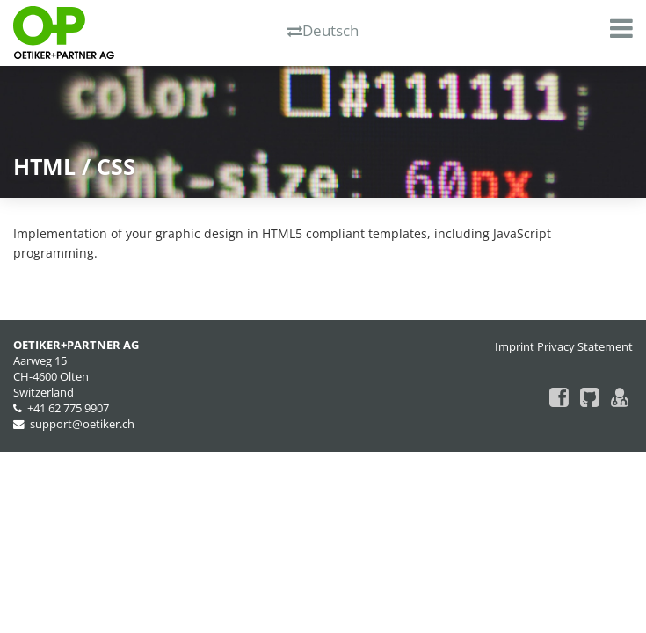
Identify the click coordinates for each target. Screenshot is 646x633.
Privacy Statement (585, 346)
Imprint (514, 346)
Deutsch (323, 30)
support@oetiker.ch (82, 424)
